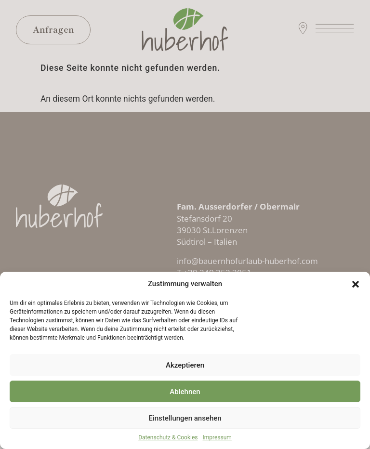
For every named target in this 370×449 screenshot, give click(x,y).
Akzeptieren (185, 365)
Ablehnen (185, 391)
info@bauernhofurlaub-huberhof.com (247, 260)
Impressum (217, 437)
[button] (355, 284)
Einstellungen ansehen (184, 418)
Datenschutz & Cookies (168, 437)
